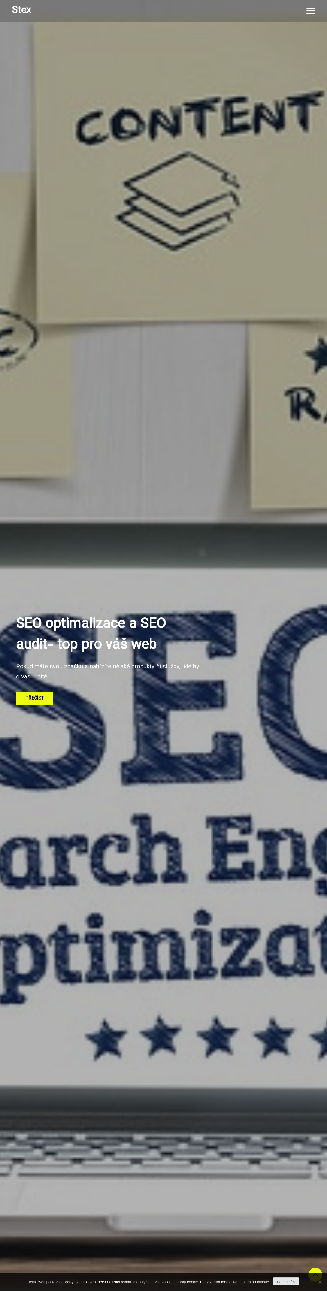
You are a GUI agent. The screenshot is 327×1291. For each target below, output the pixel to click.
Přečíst (34, 698)
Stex (21, 10)
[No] (320, 1282)
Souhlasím (286, 1282)
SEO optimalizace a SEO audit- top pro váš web (91, 635)
